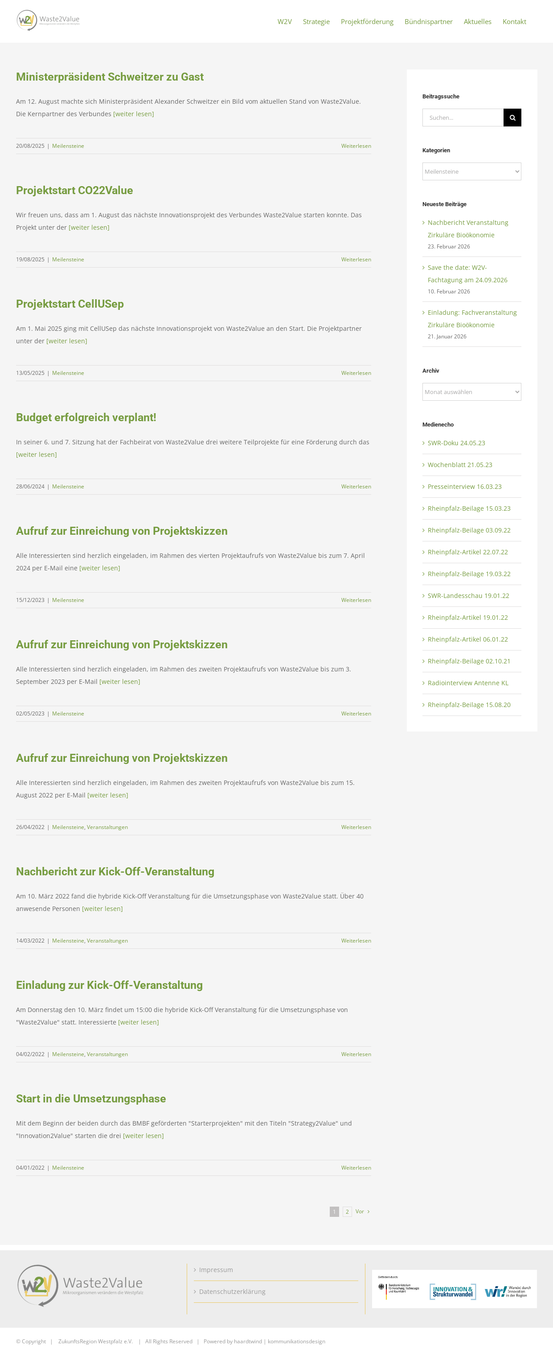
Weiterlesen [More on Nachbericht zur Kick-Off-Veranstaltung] (356, 940)
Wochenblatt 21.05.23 (460, 464)
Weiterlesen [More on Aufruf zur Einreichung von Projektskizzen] (356, 600)
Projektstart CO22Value (74, 190)
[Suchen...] (463, 117)
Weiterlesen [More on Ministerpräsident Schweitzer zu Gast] (356, 146)
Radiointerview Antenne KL (468, 683)
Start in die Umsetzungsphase (91, 1098)
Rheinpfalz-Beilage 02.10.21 (469, 661)
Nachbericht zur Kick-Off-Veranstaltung (115, 871)
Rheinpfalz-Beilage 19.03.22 (469, 573)
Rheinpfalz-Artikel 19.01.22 (468, 617)
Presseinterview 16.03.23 (465, 486)
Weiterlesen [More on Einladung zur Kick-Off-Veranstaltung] (356, 1054)
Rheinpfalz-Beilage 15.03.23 (469, 508)
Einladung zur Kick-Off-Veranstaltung (109, 985)
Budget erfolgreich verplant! (86, 417)
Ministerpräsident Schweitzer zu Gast (110, 76)
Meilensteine (68, 146)
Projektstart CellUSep (70, 303)
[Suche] (512, 117)
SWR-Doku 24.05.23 (456, 443)
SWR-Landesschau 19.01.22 (468, 595)
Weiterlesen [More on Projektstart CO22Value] (356, 259)
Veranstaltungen (107, 827)
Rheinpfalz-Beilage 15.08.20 (469, 704)
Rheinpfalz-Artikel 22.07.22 (468, 552)
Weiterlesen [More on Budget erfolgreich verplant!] (356, 486)
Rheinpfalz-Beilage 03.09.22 (469, 530)
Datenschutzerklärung (232, 1291)
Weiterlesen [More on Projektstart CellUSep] (356, 373)
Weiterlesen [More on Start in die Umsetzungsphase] (356, 1167)
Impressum (216, 1269)
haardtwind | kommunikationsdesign (279, 1341)
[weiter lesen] (133, 114)
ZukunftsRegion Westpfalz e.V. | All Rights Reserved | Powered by (146, 1341)
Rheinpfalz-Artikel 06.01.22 (468, 639)
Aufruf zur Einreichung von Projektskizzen (122, 530)
